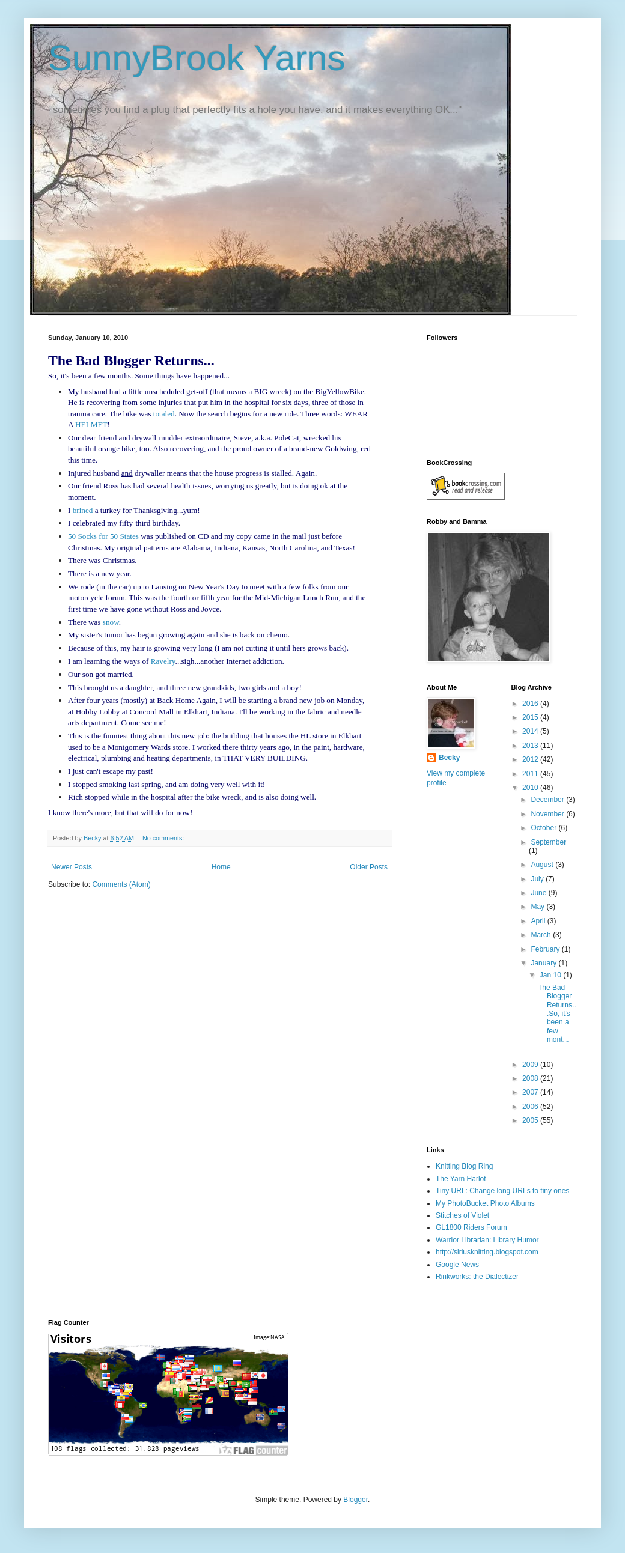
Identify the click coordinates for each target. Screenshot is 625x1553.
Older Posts (369, 867)
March (542, 935)
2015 (531, 717)
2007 (531, 1092)
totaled (164, 413)
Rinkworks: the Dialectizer (477, 1276)
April (539, 921)
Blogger (355, 1499)
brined (83, 510)
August (543, 864)
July (538, 879)
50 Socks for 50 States (103, 536)
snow (111, 622)
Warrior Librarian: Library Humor (487, 1240)
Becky (449, 757)
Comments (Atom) (121, 884)
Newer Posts (71, 867)
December (548, 799)
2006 (531, 1106)
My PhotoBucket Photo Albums (485, 1203)
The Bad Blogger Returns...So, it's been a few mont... (557, 1013)
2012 (531, 759)
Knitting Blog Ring (464, 1166)
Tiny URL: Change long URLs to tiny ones (502, 1191)
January (544, 963)
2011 (531, 774)
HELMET (91, 424)
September (548, 842)
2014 (531, 731)
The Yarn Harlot (461, 1179)
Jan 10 (551, 975)
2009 (531, 1064)
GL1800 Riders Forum (471, 1227)
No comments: (164, 838)
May (538, 906)
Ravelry (163, 661)
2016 (531, 703)
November (548, 814)
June (539, 893)
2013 (531, 745)
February (546, 949)
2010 (531, 787)
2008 (531, 1078)
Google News (457, 1264)
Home (221, 867)
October (544, 828)
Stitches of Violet (462, 1215)
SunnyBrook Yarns (197, 58)
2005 (531, 1120)
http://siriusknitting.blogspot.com (487, 1252)
